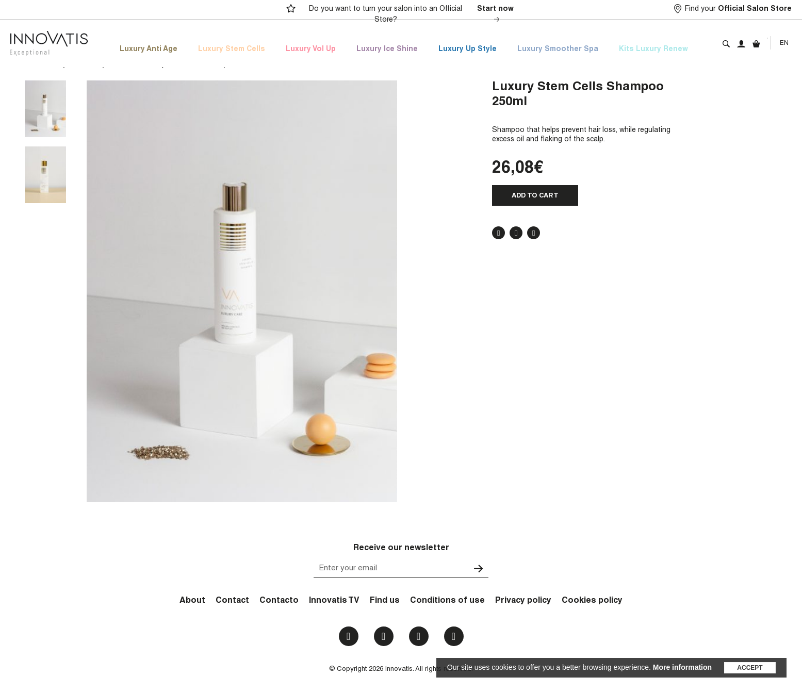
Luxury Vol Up (311, 49)
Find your (738, 9)
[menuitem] (784, 43)
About (192, 601)
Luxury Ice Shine (387, 49)
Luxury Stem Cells (231, 49)
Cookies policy (592, 601)
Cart (756, 43)
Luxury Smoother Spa (557, 49)
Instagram (383, 636)
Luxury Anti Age (148, 49)
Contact (232, 601)
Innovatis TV (334, 601)
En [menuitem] (784, 43)
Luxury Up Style (467, 49)
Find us (385, 601)
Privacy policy (523, 601)
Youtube (418, 636)
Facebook (498, 233)
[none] (784, 43)
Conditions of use (447, 601)
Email (453, 636)
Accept (749, 667)
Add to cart (535, 196)
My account (741, 43)
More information (682, 667)
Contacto (279, 601)
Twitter (516, 233)
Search (726, 43)
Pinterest (533, 233)
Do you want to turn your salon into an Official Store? (413, 15)
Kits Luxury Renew (653, 49)
